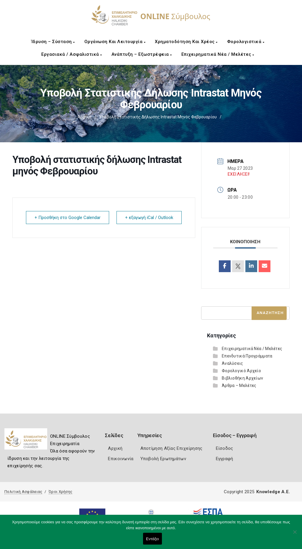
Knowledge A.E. (273, 491)
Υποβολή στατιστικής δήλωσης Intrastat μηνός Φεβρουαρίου (158, 117)
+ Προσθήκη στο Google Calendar (68, 217)
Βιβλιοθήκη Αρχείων (242, 378)
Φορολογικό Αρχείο (241, 370)
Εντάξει (152, 539)
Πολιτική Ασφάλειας (23, 491)
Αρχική (84, 117)
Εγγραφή (224, 458)
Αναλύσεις (232, 363)
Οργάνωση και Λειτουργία (115, 41)
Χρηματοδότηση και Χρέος (186, 41)
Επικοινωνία (120, 458)
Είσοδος (224, 448)
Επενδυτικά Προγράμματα (247, 356)
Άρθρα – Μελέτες (239, 385)
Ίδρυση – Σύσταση (53, 41)
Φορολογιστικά (246, 41)
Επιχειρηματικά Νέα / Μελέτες (217, 54)
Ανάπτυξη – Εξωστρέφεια (141, 54)
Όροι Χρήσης (60, 491)
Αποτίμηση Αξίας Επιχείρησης (171, 448)
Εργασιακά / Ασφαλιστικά (71, 54)
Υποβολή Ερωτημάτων (163, 458)
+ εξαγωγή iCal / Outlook (149, 217)
